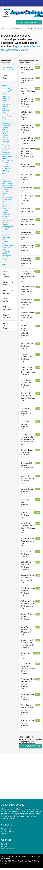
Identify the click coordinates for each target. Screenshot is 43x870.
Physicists (5, 243)
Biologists (5, 118)
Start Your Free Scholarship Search (30, 746)
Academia (5, 85)
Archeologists (6, 96)
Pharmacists (6, 236)
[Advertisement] (21, 776)
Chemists (5, 129)
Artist (4, 102)
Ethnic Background (8, 291)
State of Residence (8, 316)
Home (3, 29)
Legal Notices (5, 859)
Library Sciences (7, 197)
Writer (4, 265)
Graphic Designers (8, 183)
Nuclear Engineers (8, 226)
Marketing (5, 205)
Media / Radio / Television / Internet (7, 210)
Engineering (6, 166)
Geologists (6, 176)
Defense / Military (8, 156)
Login (30, 29)
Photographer (6, 237)
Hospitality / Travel (8, 185)
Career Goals (8, 77)
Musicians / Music (8, 220)
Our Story (4, 834)
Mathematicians (7, 207)
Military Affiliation (8, 283)
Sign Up (38, 29)
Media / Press (6, 829)
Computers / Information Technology (6, 143)
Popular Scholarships (8, 831)
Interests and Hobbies (8, 274)
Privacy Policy (5, 856)
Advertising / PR (7, 91)
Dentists (5, 158)
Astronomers (6, 104)
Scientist (5, 253)
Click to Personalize (29, 22)
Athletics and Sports (8, 308)
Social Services (7, 255)
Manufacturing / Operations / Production (7, 201)
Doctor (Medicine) (8, 160)
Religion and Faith (8, 300)
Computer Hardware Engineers (5, 133)
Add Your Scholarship (8, 849)
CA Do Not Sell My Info (19, 856)
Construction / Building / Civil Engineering (7, 149)
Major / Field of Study (8, 325)
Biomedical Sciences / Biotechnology (7, 122)
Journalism (6, 189)
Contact (4, 844)
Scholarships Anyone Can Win (9, 69)
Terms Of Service (34, 856)
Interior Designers (8, 187)
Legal (4, 195)
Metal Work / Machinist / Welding (6, 216)
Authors (4, 846)
